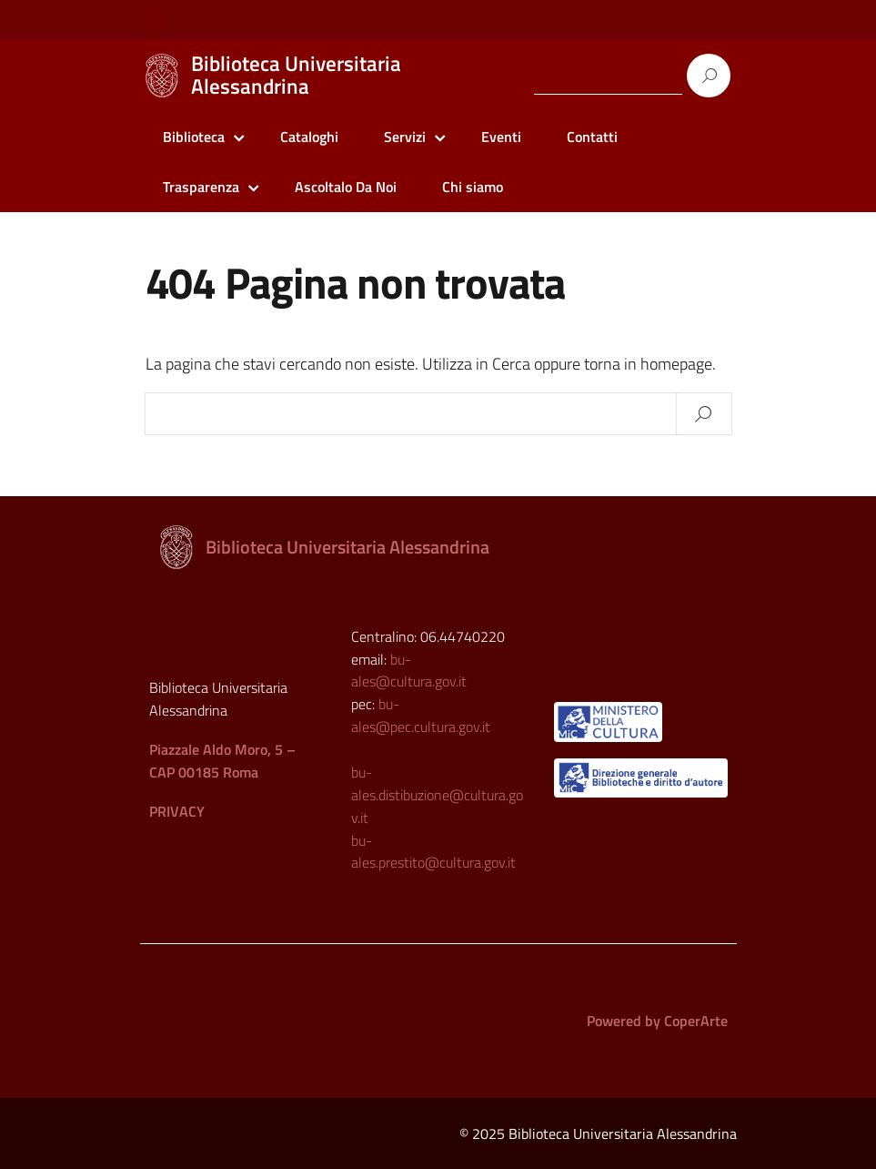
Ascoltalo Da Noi (346, 187)
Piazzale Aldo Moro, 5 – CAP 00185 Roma (222, 760)
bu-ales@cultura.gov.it (409, 670)
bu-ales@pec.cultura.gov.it (420, 715)
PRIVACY (177, 811)
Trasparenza (201, 187)
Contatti (592, 136)
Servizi (405, 136)
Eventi (501, 136)
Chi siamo (472, 187)
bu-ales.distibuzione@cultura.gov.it (437, 794)
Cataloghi (309, 136)
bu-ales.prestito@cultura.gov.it (433, 851)
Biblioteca (194, 136)
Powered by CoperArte (657, 1021)
